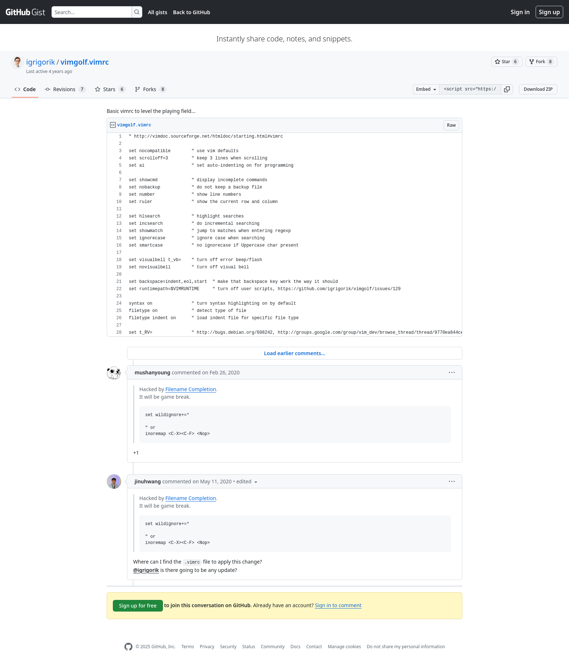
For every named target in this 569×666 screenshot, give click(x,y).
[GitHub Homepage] (128, 646)
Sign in (520, 12)
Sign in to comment (338, 605)
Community (273, 646)
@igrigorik (146, 569)
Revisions (65, 89)
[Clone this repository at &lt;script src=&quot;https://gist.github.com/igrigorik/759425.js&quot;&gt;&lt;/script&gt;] (470, 89)
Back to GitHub (191, 12)
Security (228, 646)
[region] (284, 235)
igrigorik (40, 62)
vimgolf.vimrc (85, 62)
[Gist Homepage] (26, 12)
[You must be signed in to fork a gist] (541, 62)
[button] (507, 89)
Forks (151, 89)
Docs (295, 646)
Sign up (549, 12)
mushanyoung (152, 372)
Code (25, 89)
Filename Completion (190, 389)
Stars (110, 89)
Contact (314, 646)
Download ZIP (538, 89)
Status (248, 646)
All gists (157, 12)
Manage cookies (344, 646)
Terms (187, 646)
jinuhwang (148, 481)
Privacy (207, 646)
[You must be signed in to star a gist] (507, 62)
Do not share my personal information (406, 646)
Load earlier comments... (294, 353)
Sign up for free (138, 605)
